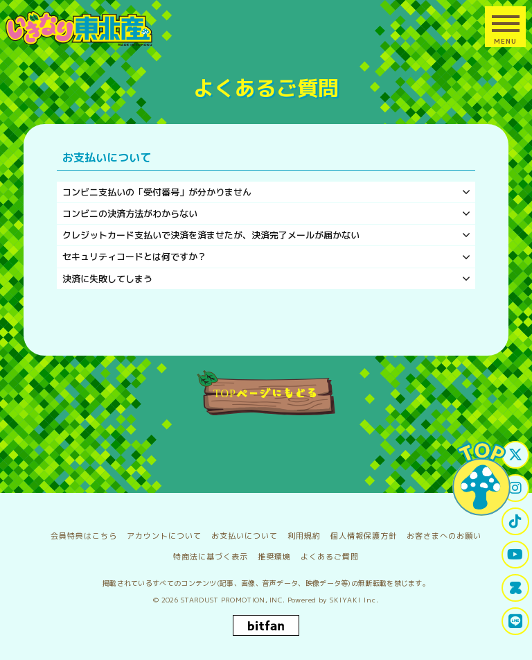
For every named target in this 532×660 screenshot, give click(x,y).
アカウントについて (164, 535)
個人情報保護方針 (363, 535)
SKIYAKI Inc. (354, 600)
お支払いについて (244, 535)
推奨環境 (274, 556)
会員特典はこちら (84, 535)
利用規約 (304, 535)
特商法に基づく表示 (210, 556)
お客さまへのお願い (444, 535)
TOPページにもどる (266, 392)
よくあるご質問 (330, 556)
